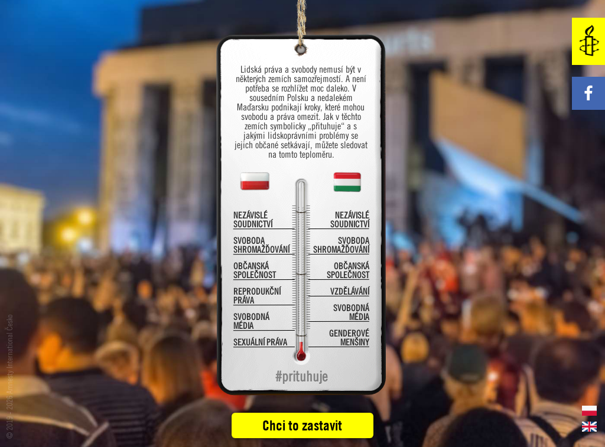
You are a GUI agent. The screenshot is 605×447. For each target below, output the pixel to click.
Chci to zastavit (302, 425)
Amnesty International (588, 41)
